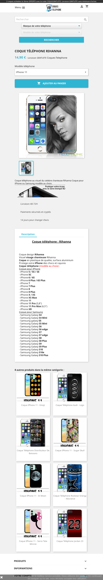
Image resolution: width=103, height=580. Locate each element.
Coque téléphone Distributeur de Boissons (33, 452)
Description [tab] (28, 234)
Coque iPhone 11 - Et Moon (33, 495)
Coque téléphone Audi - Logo (70, 405)
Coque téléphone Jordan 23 (70, 541)
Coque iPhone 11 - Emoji (33, 405)
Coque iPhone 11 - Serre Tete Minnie (33, 542)
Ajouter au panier (51, 83)
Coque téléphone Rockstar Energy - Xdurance (69, 497)
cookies (83, 576)
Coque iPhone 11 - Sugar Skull (70, 450)
